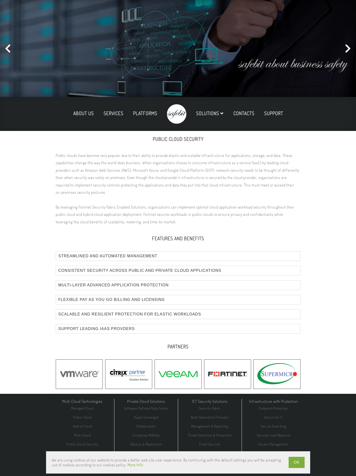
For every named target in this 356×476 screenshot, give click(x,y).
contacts (243, 113)
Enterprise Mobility (146, 435)
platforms (145, 113)
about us (83, 113)
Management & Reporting (209, 426)
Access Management (273, 444)
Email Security (210, 444)
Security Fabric (210, 408)
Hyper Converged (146, 417)
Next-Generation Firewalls (210, 417)
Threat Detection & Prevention (210, 435)
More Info (135, 464)
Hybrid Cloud (82, 426)
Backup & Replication (146, 444)
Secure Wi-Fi (273, 417)
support (273, 113)
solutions (210, 113)
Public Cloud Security (82, 444)
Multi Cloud (82, 435)
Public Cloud (82, 417)
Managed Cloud (82, 408)
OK (296, 462)
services (113, 113)
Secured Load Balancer (274, 435)
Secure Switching (273, 426)
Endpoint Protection (273, 408)
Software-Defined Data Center (146, 408)
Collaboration (146, 426)
